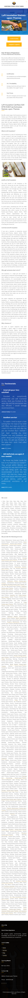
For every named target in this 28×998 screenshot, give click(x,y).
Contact (5, 955)
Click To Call (14, 38)
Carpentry (12, 595)
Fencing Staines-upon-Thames (9, 790)
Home (4, 947)
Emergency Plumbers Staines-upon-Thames (13, 829)
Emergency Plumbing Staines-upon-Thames (12, 584)
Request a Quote (14, 44)
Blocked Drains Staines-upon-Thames (11, 799)
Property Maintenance (13, 621)
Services (5, 950)
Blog (4, 952)
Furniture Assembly (9, 886)
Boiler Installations (21, 618)
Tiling (3, 659)
